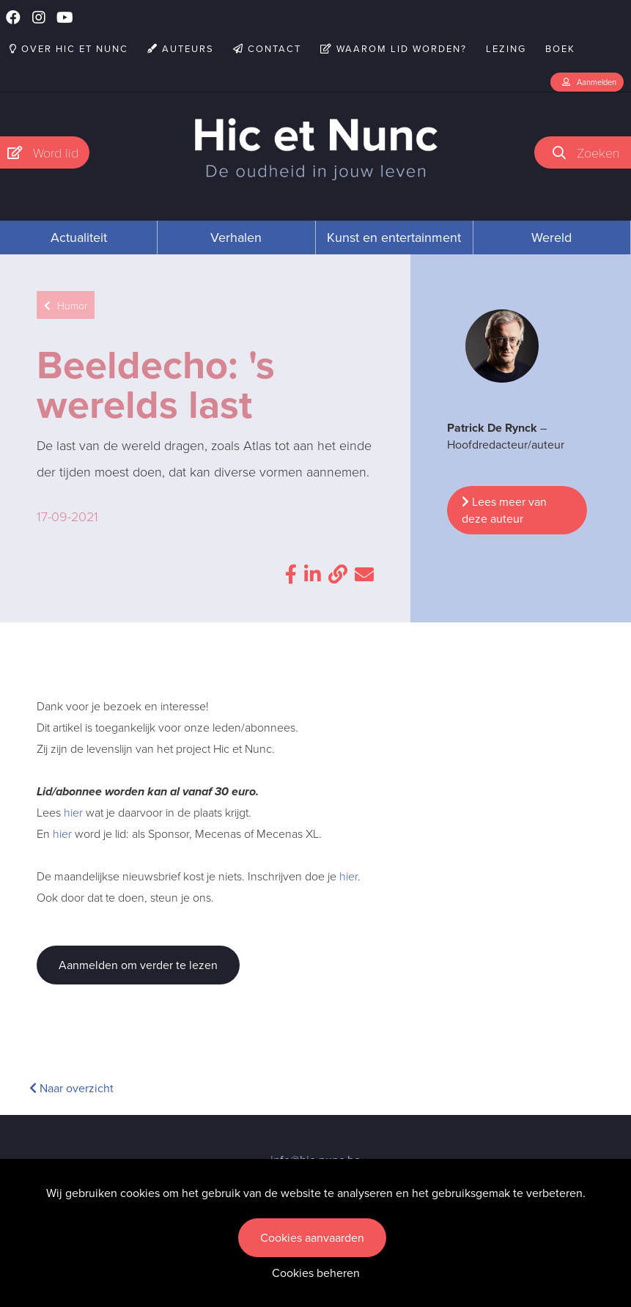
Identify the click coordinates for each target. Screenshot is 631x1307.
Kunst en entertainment (394, 237)
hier (73, 812)
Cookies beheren (316, 1272)
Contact (267, 49)
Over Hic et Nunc (69, 49)
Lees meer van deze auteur (504, 510)
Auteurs (180, 49)
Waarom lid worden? (393, 49)
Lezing (506, 49)
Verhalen (236, 237)
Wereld (551, 237)
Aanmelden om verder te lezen (138, 965)
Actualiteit (79, 237)
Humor (65, 305)
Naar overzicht (71, 1088)
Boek (560, 49)
